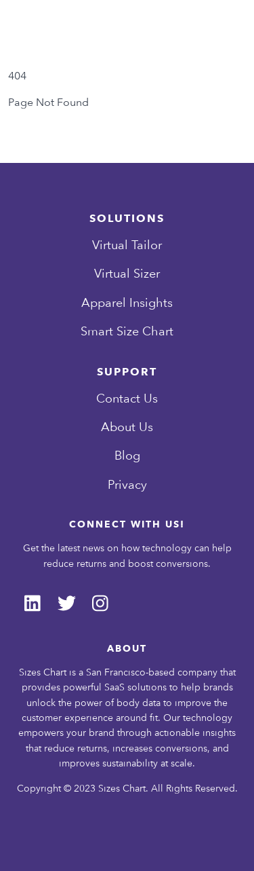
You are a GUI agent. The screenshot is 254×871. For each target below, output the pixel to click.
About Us (127, 427)
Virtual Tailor (127, 245)
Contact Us (127, 398)
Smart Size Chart (127, 331)
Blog (127, 455)
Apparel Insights (127, 302)
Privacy (127, 484)
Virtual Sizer (127, 273)
